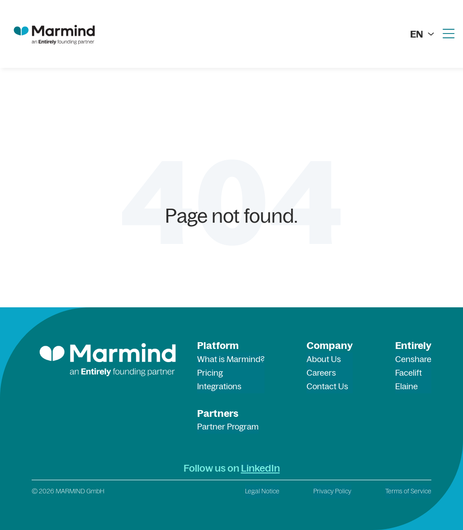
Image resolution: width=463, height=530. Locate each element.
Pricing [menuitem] (210, 373)
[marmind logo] (54, 34)
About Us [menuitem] (324, 359)
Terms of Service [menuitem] (408, 491)
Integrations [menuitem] (219, 386)
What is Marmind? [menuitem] (231, 359)
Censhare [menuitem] (413, 359)
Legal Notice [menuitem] (262, 491)
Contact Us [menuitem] (327, 386)
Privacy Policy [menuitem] (332, 491)
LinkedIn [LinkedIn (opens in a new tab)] (260, 468)
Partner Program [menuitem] (228, 426)
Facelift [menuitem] (408, 373)
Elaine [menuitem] (406, 386)
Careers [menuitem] (321, 373)
